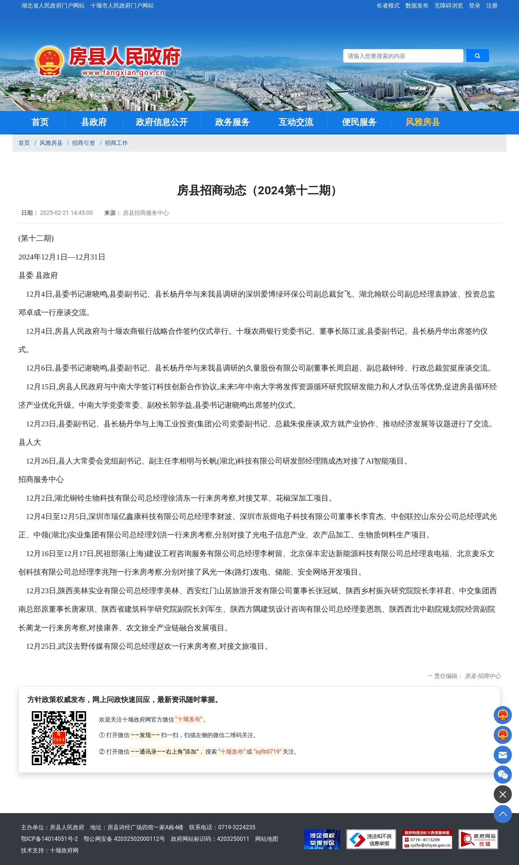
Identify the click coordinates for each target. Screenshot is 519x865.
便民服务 (359, 122)
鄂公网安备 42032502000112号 (124, 838)
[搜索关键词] (403, 56)
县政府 (94, 122)
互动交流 (296, 122)
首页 (40, 122)
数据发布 (417, 5)
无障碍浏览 (448, 5)
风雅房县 (422, 122)
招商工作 (116, 142)
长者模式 (388, 5)
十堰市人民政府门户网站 (122, 5)
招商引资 (83, 142)
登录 (474, 5)
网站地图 (266, 838)
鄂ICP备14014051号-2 (49, 838)
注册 (492, 5)
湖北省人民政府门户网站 (53, 5)
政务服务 (232, 122)
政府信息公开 (162, 122)
